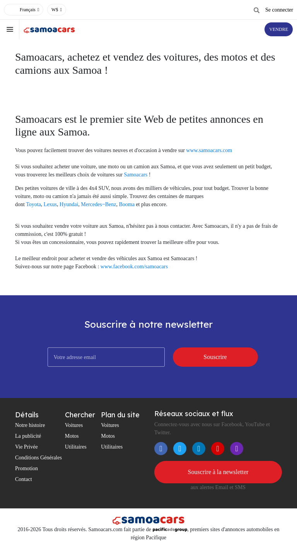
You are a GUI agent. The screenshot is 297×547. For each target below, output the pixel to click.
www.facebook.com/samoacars (134, 266)
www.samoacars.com (209, 150)
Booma (126, 204)
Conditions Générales (38, 458)
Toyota (33, 204)
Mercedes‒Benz (98, 204)
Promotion (26, 468)
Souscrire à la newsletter (218, 472)
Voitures (74, 425)
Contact (23, 479)
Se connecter (279, 10)
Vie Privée (26, 447)
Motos (72, 436)
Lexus (50, 204)
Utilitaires (76, 447)
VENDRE (278, 29)
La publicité (28, 436)
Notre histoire (30, 425)
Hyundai (69, 204)
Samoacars (135, 175)
